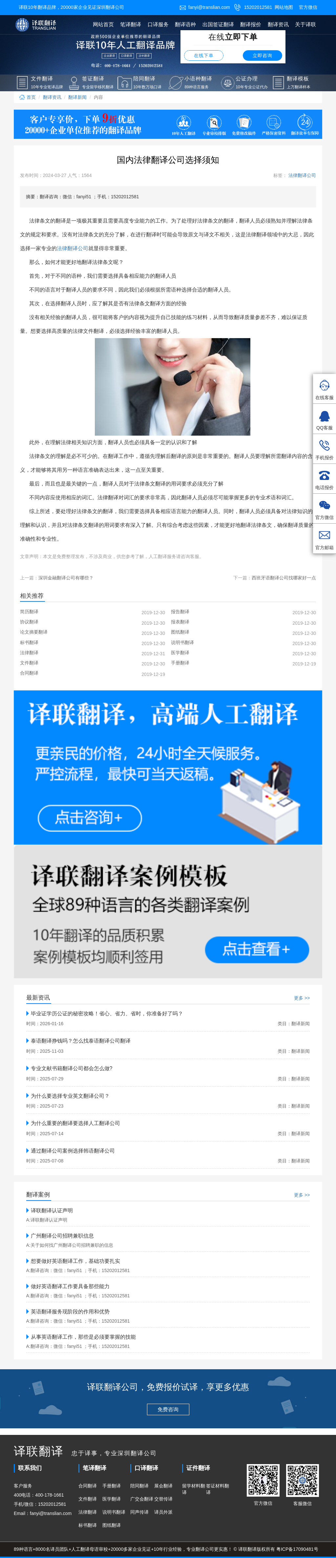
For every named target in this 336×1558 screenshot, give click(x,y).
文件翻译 (87, 1499)
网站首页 (103, 24)
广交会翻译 (141, 1499)
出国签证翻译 (218, 24)
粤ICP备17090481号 (297, 1549)
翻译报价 (250, 24)
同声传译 (139, 1512)
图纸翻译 (111, 1525)
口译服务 (158, 24)
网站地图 (284, 7)
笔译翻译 (130, 24)
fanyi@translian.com (204, 7)
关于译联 (305, 24)
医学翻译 (111, 1499)
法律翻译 (87, 1512)
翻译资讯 (278, 24)
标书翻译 (87, 1525)
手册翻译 (111, 1485)
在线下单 (204, 55)
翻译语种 (185, 24)
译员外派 (163, 1512)
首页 (27, 97)
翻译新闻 (77, 97)
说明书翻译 (113, 1512)
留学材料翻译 (193, 1489)
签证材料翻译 (217, 1489)
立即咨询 (262, 55)
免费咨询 (168, 1409)
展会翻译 (163, 1485)
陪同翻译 (139, 1485)
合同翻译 (87, 1485)
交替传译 (163, 1499)
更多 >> (302, 998)
